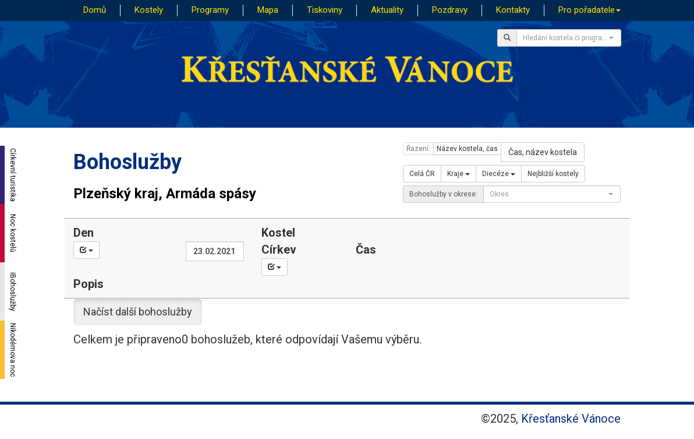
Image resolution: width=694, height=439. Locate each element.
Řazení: (418, 149)
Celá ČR (422, 174)
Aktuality (387, 10)
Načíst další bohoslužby (137, 311)
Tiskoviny (324, 10)
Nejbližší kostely (553, 174)
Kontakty (513, 10)
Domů (94, 10)
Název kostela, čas (467, 149)
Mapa (267, 10)
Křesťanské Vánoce (571, 419)
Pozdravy (450, 10)
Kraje (458, 174)
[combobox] (568, 38)
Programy (210, 10)
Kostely (148, 10)
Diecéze (498, 174)
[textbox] (565, 38)
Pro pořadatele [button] (589, 10)
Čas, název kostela (542, 152)
